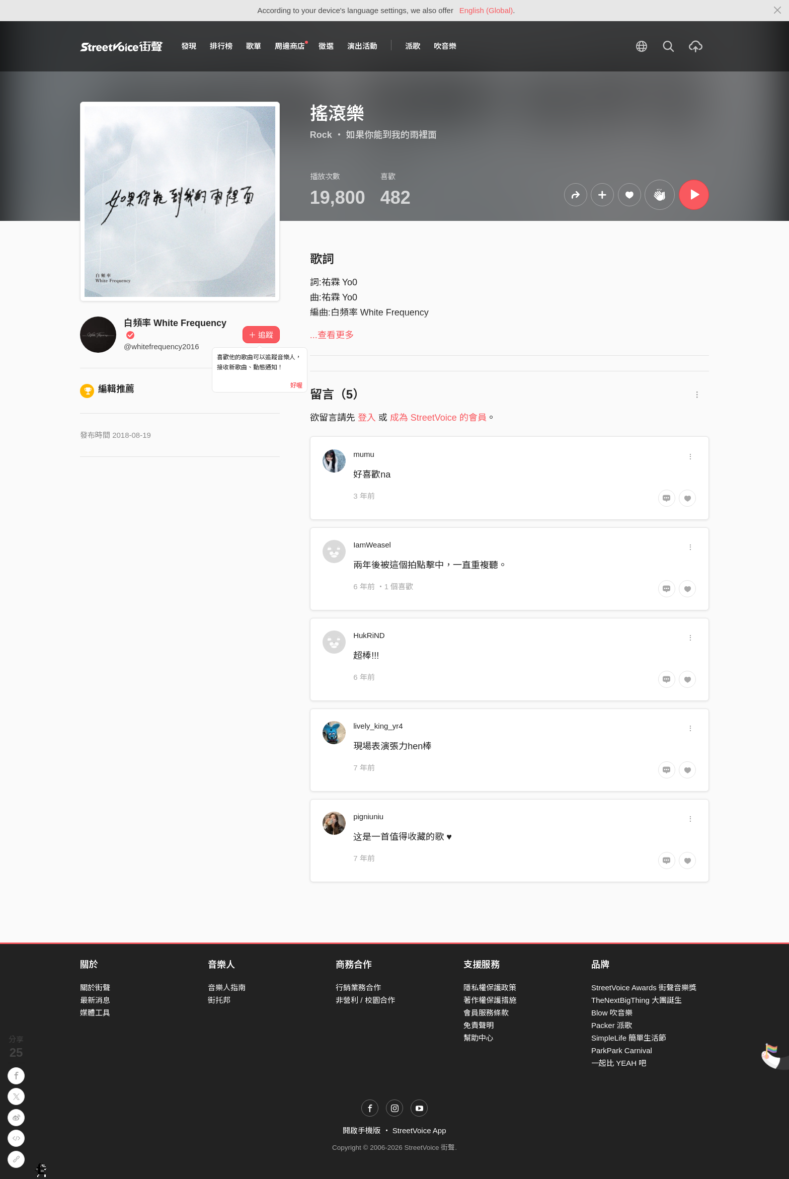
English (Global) (486, 10)
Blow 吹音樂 (612, 1012)
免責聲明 (478, 1025)
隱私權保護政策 (489, 987)
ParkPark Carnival (621, 1050)
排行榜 (221, 46)
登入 (367, 418)
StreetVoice (121, 46)
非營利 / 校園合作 (365, 1000)
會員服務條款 (486, 1012)
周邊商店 (291, 46)
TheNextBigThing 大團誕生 (636, 1000)
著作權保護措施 (489, 1000)
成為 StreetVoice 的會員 (438, 418)
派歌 (412, 46)
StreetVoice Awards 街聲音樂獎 (643, 987)
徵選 (326, 46)
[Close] (777, 11)
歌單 (253, 46)
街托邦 (219, 1000)
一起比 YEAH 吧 (618, 1063)
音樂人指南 (227, 987)
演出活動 (362, 46)
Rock (321, 135)
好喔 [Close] (296, 385)
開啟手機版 (361, 1130)
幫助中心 (478, 1038)
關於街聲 (95, 987)
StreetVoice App (419, 1130)
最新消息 (95, 1000)
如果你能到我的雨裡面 (391, 135)
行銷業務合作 (358, 987)
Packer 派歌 (611, 1025)
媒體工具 (95, 1012)
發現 (188, 46)
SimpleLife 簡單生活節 (628, 1038)
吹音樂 (445, 46)
